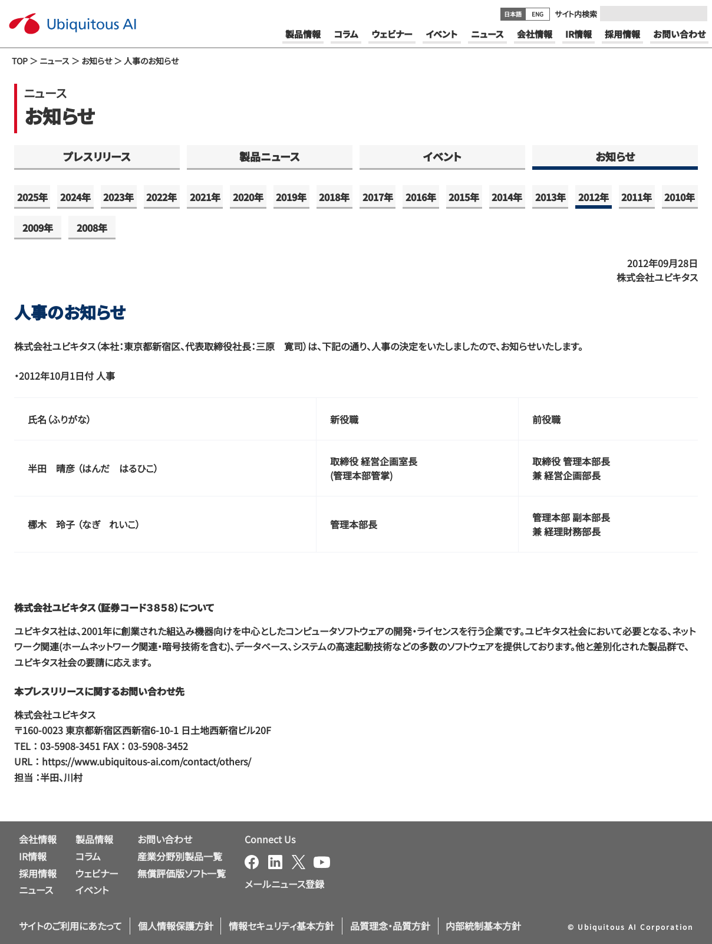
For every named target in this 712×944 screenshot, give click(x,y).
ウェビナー (96, 873)
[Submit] (694, 13)
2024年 (75, 197)
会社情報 (38, 839)
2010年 (679, 197)
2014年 (507, 197)
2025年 (32, 197)
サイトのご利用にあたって (70, 926)
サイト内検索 (576, 14)
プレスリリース (97, 156)
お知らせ (96, 61)
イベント (442, 156)
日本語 (513, 13)
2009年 (37, 228)
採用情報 (38, 873)
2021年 (205, 197)
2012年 (593, 197)
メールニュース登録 (284, 884)
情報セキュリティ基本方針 (281, 926)
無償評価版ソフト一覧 (181, 873)
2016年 (421, 197)
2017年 (377, 197)
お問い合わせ (164, 839)
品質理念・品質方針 (390, 926)
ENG (537, 13)
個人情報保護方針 (175, 926)
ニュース (54, 61)
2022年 (161, 197)
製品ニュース (269, 156)
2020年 (248, 197)
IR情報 (33, 856)
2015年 (464, 197)
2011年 (636, 197)
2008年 (92, 228)
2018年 (334, 197)
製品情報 (94, 839)
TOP (20, 61)
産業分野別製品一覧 (179, 856)
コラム (88, 856)
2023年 (118, 197)
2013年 (550, 197)
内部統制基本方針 (483, 926)
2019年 (291, 197)
